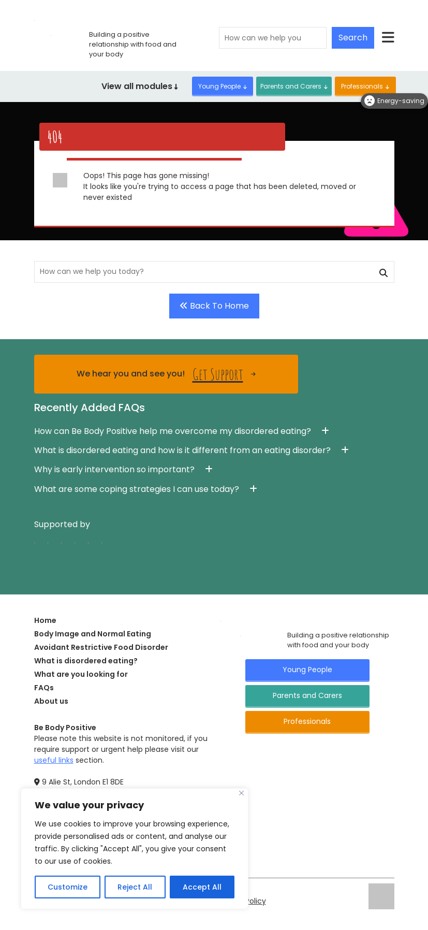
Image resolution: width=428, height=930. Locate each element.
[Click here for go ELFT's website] (381, 896)
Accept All (202, 887)
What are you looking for (81, 674)
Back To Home (214, 306)
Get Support (218, 374)
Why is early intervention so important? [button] (114, 469)
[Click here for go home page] (34, 19)
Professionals (362, 86)
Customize (67, 887)
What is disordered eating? (86, 661)
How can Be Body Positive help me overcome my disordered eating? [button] (172, 431)
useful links (53, 760)
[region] (134, 848)
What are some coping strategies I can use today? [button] (136, 489)
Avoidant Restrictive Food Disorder (101, 647)
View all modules (139, 86)
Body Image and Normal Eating (92, 634)
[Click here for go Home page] (220, 620)
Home (45, 620)
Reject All (134, 887)
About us (51, 701)
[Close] (241, 793)
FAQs (44, 687)
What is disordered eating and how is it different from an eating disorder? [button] (182, 450)
